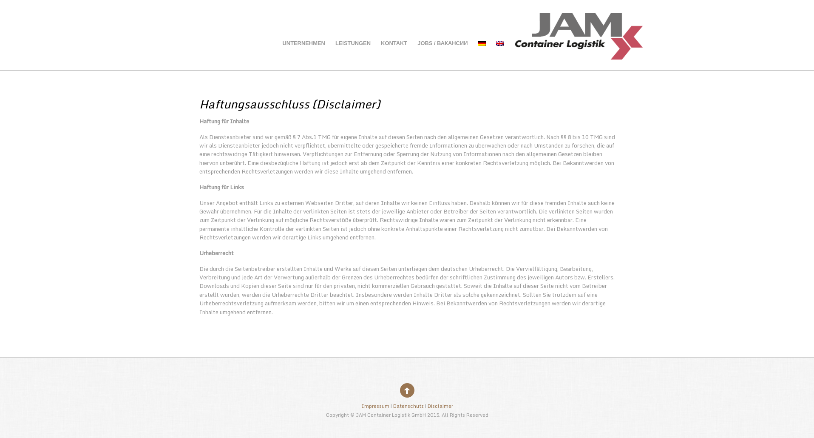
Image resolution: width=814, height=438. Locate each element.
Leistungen (353, 43)
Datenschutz (408, 406)
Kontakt (394, 43)
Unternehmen (303, 43)
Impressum (375, 406)
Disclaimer (440, 406)
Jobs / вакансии (442, 43)
